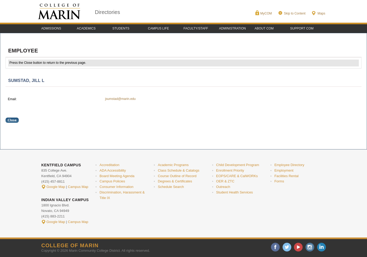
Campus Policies (112, 181)
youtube (298, 247)
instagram (310, 247)
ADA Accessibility (112, 170)
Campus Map (78, 187)
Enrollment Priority (230, 170)
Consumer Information (116, 187)
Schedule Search (171, 187)
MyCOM (266, 13)
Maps (321, 13)
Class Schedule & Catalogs (178, 170)
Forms (279, 181)
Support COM (302, 28)
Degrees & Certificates (175, 181)
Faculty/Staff (196, 28)
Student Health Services (234, 192)
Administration (232, 28)
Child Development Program (237, 165)
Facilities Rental (286, 176)
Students (121, 28)
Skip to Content (295, 13)
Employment (283, 170)
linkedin (321, 247)
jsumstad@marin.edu (120, 99)
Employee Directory (289, 165)
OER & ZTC (225, 181)
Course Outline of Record (177, 176)
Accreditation (109, 165)
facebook (275, 247)
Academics (86, 28)
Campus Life (158, 28)
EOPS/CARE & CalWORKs (237, 176)
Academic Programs (173, 165)
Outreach (223, 187)
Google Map (55, 187)
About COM (264, 28)
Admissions (51, 28)
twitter (287, 247)
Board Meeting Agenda (116, 176)
